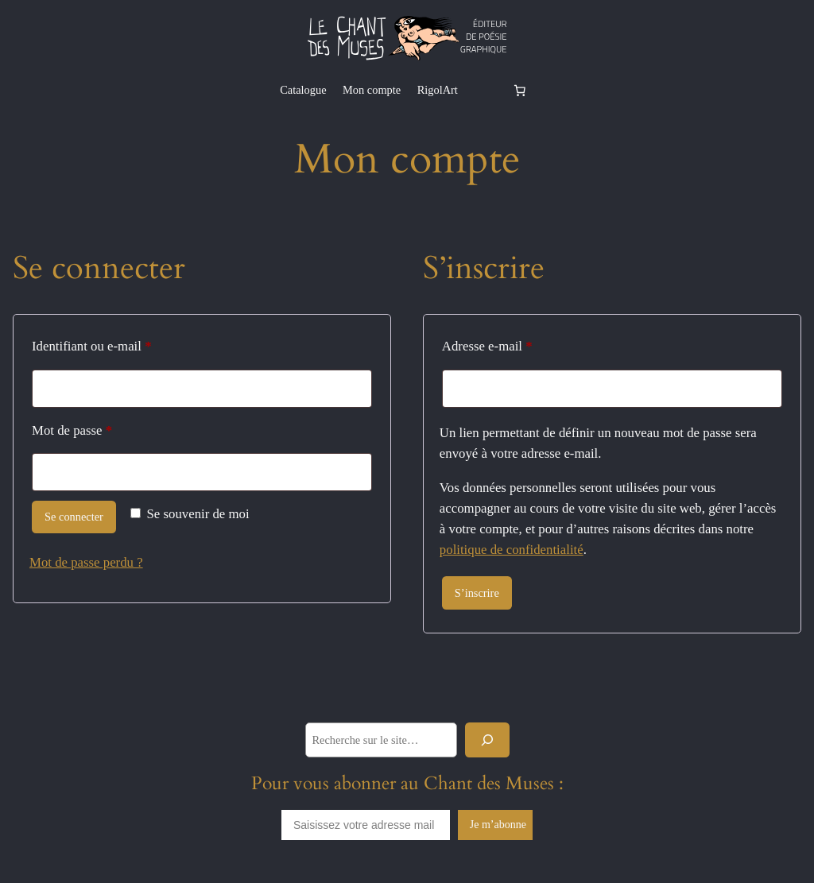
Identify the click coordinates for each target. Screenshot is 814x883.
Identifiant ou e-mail (121, 343)
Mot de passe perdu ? (86, 562)
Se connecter (74, 516)
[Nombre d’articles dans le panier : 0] (520, 90)
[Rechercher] (487, 739)
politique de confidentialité (511, 549)
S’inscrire (477, 593)
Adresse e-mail (517, 343)
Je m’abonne (498, 825)
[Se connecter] (484, 89)
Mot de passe (102, 427)
